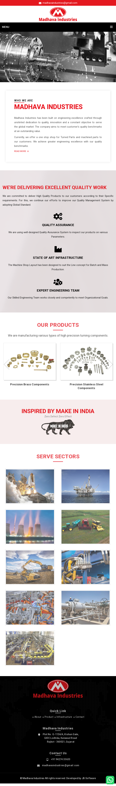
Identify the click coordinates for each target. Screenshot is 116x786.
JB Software (89, 778)
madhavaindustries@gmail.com (58, 2)
